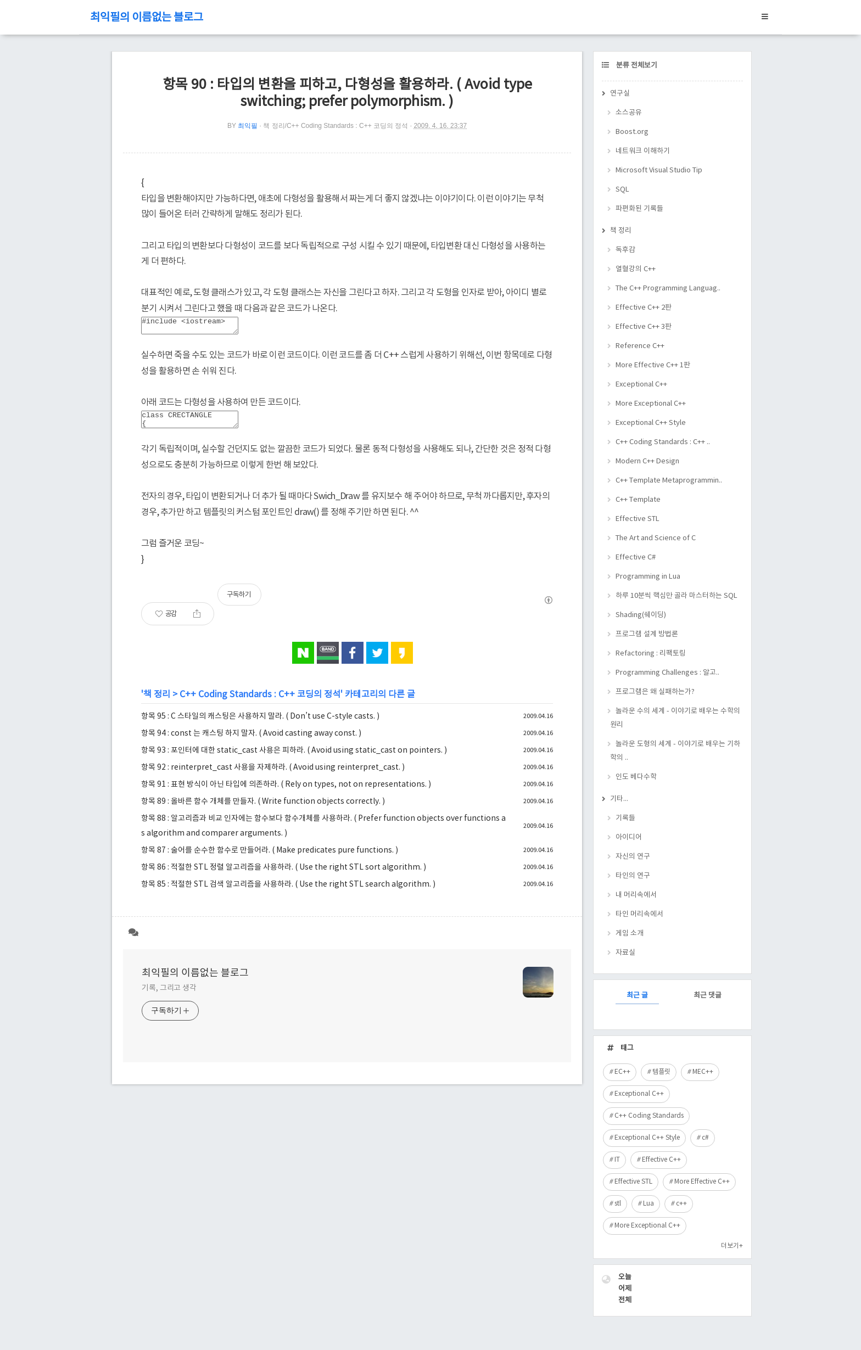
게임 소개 (630, 933)
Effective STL (637, 519)
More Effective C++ (702, 1181)
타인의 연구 (633, 876)
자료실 (625, 953)
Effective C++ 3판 (644, 327)
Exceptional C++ (641, 384)
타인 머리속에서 (639, 914)
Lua (648, 1203)
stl (617, 1203)
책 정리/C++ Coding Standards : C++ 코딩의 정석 (335, 126)
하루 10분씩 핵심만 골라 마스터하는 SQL (676, 596)
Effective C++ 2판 (644, 308)
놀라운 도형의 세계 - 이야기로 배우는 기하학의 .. (675, 751)
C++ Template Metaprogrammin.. (669, 481)
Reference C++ (640, 346)
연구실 (620, 93)
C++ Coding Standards (649, 1115)
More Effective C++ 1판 (653, 365)
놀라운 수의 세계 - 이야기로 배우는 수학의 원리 (675, 718)
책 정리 (156, 701)
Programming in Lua (648, 577)
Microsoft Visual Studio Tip (659, 170)
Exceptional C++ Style (651, 423)
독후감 (625, 250)
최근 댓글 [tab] (708, 996)
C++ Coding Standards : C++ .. (663, 442)
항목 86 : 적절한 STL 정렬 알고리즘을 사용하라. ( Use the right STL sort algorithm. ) (283, 874)
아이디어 (629, 837)
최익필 (248, 126)
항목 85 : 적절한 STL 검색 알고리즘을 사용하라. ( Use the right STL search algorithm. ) (288, 891)
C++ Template (638, 500)
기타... (619, 799)
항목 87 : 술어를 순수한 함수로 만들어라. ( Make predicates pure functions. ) (269, 857)
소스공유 (629, 113)
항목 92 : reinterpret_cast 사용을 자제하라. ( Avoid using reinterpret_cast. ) (273, 774)
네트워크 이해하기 (643, 151)
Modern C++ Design (647, 461)
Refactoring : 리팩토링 (651, 653)
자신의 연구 (633, 857)
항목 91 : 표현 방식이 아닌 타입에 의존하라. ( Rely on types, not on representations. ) (286, 791)
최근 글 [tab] (637, 996)
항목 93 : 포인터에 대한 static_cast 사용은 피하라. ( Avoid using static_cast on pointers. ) (294, 757)
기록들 (625, 818)
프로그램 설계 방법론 (647, 634)
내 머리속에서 (636, 895)
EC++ (622, 1071)
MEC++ (702, 1071)
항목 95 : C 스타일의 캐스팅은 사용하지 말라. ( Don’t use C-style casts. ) (260, 723)
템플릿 (661, 1071)
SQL (622, 190)
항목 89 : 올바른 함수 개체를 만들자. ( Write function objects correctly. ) (263, 808)
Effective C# (636, 557)
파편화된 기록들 (639, 209)
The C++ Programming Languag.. (668, 288)
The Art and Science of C (656, 538)
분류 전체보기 (635, 65)
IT (617, 1159)
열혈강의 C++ (636, 269)
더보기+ (732, 1246)
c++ (681, 1203)
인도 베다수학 (636, 777)
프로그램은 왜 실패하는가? (655, 692)
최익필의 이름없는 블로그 (146, 18)
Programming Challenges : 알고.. (667, 673)
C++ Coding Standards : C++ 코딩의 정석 (260, 701)
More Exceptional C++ (651, 404)
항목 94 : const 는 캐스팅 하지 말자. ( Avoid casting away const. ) (251, 740)
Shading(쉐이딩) (641, 615)
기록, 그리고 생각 (169, 994)
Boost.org (632, 132)
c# (705, 1137)
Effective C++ (661, 1159)
